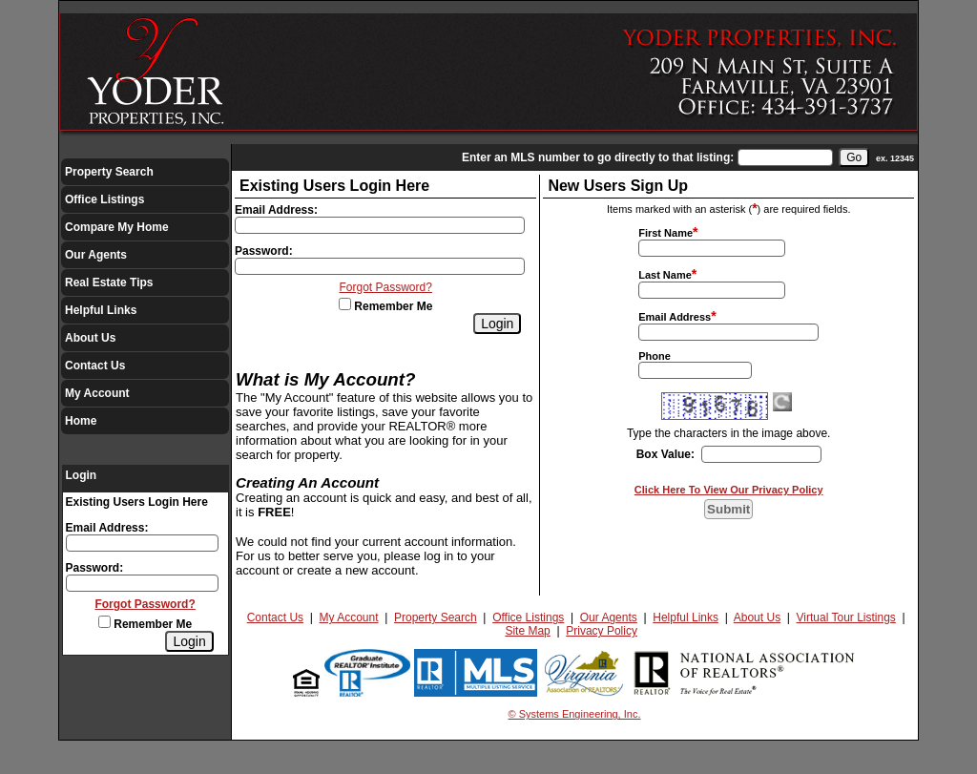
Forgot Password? (144, 604)
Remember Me (145, 624)
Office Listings (104, 199)
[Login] (189, 641)
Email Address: (107, 527)
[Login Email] (142, 543)
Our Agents (96, 254)
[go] (854, 157)
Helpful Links (100, 310)
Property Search (109, 171)
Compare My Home (117, 227)
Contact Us (95, 365)
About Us (90, 338)
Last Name (665, 275)
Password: (95, 568)
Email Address (674, 317)
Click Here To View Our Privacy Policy (728, 489)
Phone (654, 356)
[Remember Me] (104, 622)
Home (80, 421)
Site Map (527, 631)
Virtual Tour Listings (846, 617)
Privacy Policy (601, 631)
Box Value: (665, 454)
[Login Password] (142, 583)
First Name (665, 233)
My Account (97, 393)
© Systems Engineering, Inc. (575, 714)
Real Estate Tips (109, 282)
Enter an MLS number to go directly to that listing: (598, 157)
